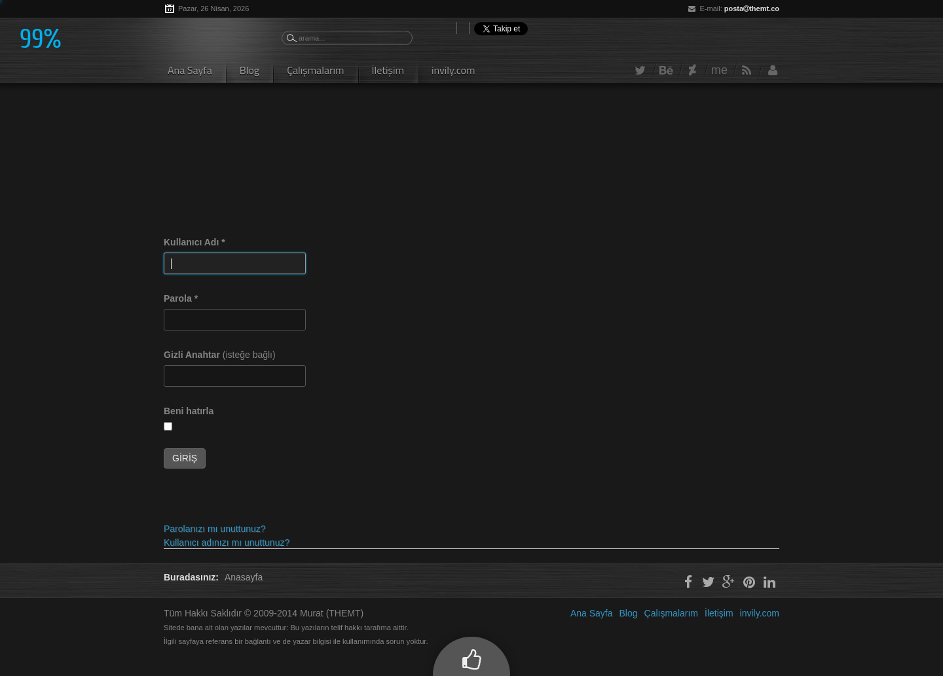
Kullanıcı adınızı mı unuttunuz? (226, 542)
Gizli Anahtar (192, 354)
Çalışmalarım (315, 70)
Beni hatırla (188, 411)
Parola (181, 298)
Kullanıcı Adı (194, 242)
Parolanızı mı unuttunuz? (215, 529)
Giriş (184, 458)
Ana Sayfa (190, 70)
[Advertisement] (402, 130)
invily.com (453, 70)
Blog (249, 70)
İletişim (388, 70)
